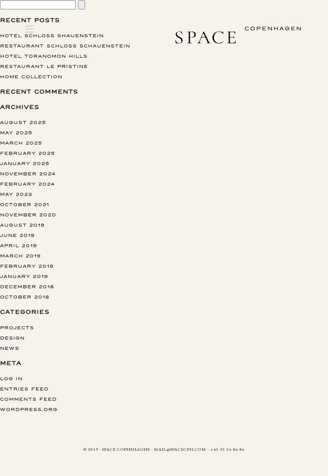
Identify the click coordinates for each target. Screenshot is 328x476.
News (9, 348)
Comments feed (28, 399)
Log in (11, 378)
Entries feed (24, 388)
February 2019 (27, 266)
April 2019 (18, 245)
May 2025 (16, 132)
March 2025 (21, 142)
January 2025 (25, 163)
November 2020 (28, 214)
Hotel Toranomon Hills (44, 56)
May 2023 (16, 194)
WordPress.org (29, 409)
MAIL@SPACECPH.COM (180, 449)
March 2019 (20, 255)
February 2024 (27, 183)
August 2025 (23, 122)
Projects (17, 327)
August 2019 (22, 225)
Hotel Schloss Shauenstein (52, 35)
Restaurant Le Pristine (44, 66)
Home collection (31, 76)
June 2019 (17, 235)
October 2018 (25, 296)
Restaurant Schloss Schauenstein (65, 45)
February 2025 (27, 153)
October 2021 (24, 204)
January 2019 (24, 276)
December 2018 (27, 286)
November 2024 (28, 173)
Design (12, 337)
